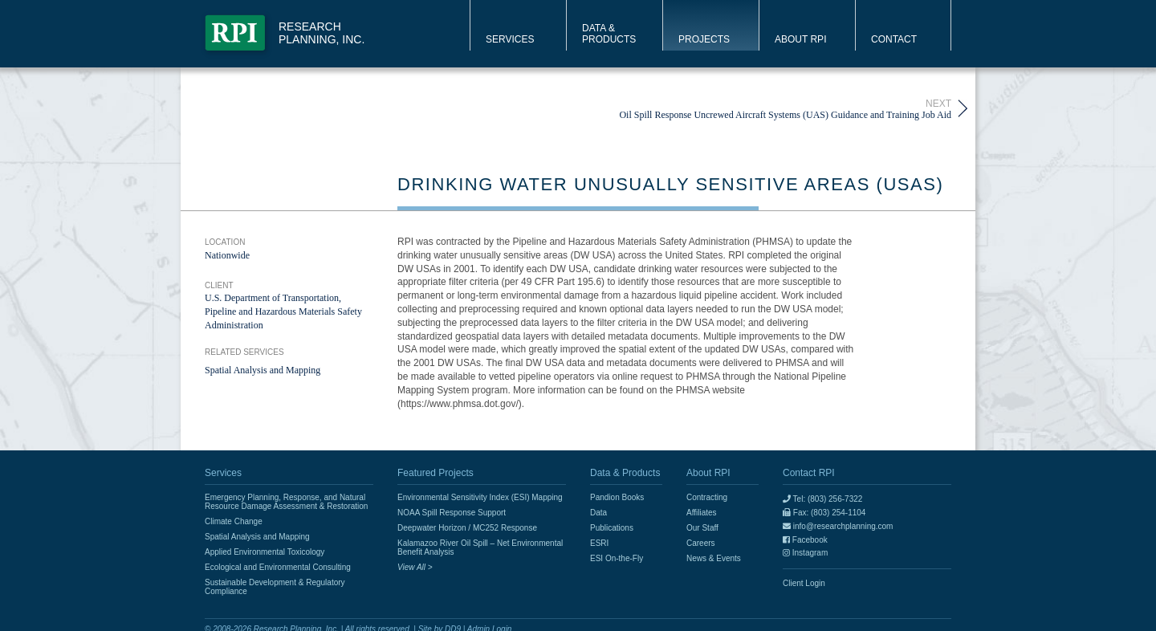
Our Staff (702, 527)
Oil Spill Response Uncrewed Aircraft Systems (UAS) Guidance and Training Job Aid (785, 109)
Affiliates (701, 512)
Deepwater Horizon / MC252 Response (467, 527)
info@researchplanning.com (838, 526)
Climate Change (234, 521)
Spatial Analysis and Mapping (262, 370)
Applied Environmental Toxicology (264, 552)
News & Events (713, 558)
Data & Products (609, 33)
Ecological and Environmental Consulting (278, 567)
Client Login (804, 583)
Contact (894, 39)
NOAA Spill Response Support (451, 512)
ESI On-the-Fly (616, 558)
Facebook (805, 539)
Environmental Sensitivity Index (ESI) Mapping (480, 497)
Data (598, 512)
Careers (700, 543)
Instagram (805, 552)
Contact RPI (809, 472)
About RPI (800, 39)
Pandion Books (617, 497)
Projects (704, 39)
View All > (415, 567)
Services (510, 39)
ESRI (599, 543)
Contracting (706, 497)
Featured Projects (435, 472)
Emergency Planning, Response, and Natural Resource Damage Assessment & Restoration (286, 502)
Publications (611, 527)
